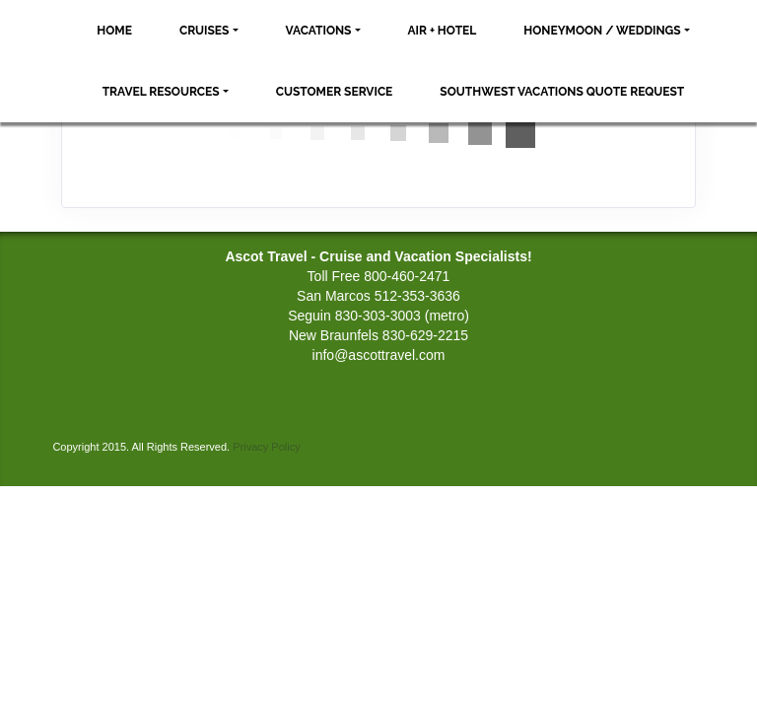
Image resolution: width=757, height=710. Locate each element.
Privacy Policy (266, 447)
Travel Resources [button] (161, 92)
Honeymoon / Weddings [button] (601, 30)
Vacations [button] (319, 30)
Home (114, 30)
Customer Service (334, 92)
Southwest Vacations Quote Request (562, 92)
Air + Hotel (442, 30)
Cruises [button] (204, 30)
